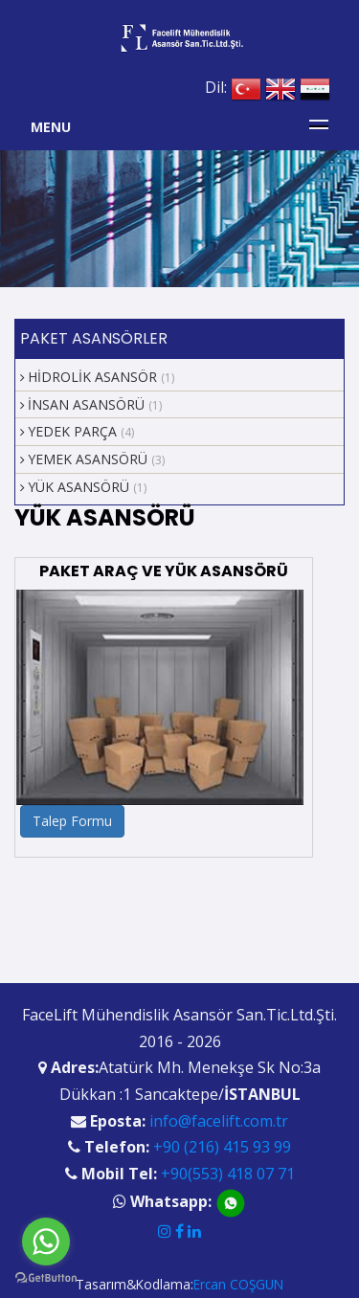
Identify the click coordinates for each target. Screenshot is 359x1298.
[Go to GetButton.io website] (46, 1278)
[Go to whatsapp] (46, 1241)
